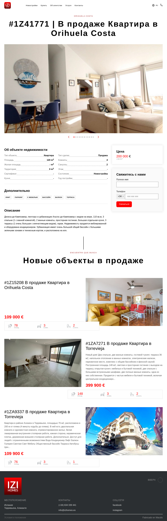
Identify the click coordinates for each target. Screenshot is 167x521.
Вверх (155, 480)
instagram (117, 510)
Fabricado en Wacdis (152, 517)
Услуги (68, 5)
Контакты (79, 5)
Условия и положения (15, 517)
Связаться (124, 204)
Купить (44, 5)
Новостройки (32, 5)
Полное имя (122, 179)
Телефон (120, 191)
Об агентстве (56, 5)
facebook (117, 505)
